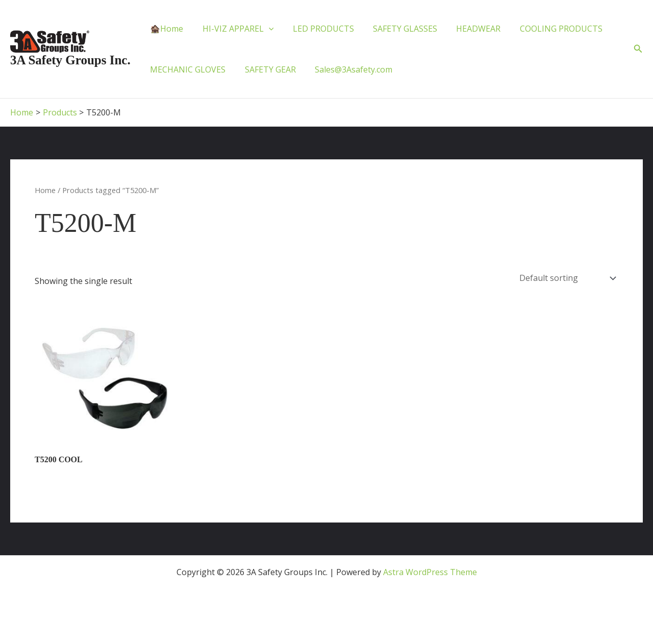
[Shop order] (566, 278)
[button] (638, 49)
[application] (265, 28)
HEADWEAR (466, 28)
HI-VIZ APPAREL (234, 28)
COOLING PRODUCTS (546, 28)
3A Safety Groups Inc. (70, 60)
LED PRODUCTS (316, 28)
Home (45, 190)
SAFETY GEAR (266, 69)
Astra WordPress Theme (430, 572)
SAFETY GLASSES (395, 28)
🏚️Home (165, 28)
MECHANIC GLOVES (186, 69)
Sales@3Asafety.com (347, 69)
